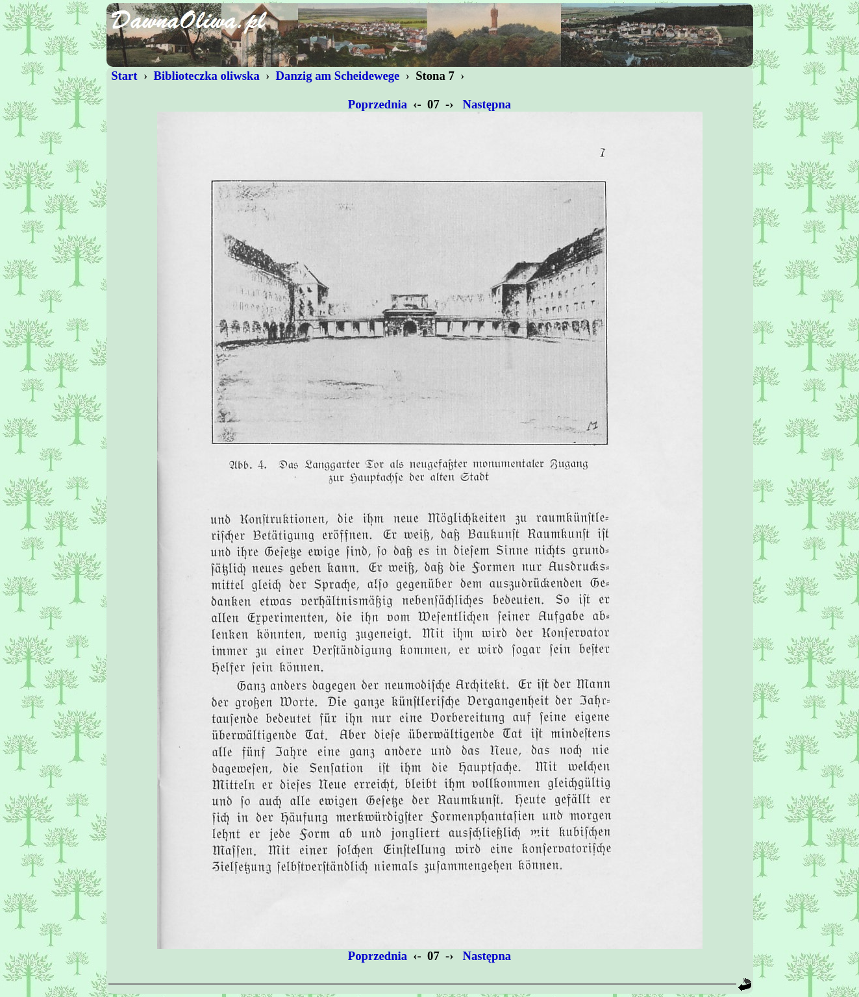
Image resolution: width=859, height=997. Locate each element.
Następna (487, 104)
